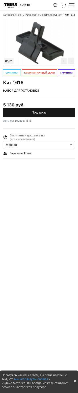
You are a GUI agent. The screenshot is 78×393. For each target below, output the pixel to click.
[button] (55, 5)
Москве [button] (11, 144)
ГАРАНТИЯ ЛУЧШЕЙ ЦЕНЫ (39, 72)
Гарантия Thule (20, 153)
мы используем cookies (31, 379)
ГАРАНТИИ (67, 72)
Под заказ (39, 112)
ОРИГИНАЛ (11, 72)
